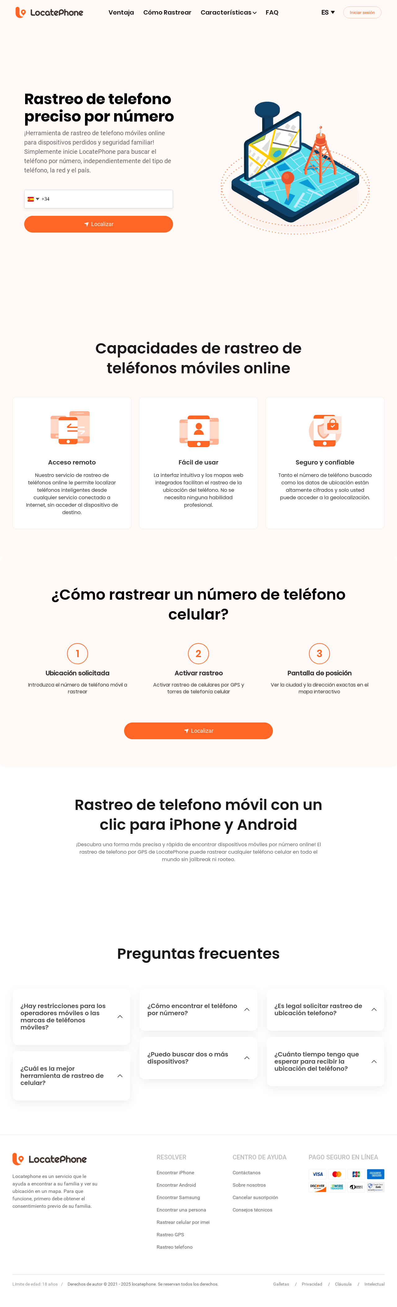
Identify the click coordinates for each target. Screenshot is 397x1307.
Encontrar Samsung (178, 1197)
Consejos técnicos (252, 1210)
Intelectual (374, 1284)
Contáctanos (247, 1173)
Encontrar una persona (181, 1210)
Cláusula (344, 1284)
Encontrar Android (176, 1185)
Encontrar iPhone (175, 1173)
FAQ (272, 12)
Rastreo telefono (175, 1247)
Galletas (281, 1284)
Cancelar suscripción (255, 1197)
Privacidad (312, 1284)
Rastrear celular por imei (183, 1222)
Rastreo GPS (170, 1235)
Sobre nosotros (249, 1185)
